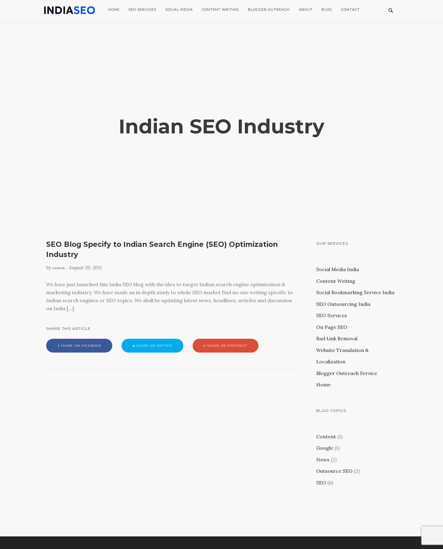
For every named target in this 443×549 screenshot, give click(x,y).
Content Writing (220, 9)
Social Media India (337, 269)
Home (114, 9)
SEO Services (142, 9)
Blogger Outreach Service (346, 373)
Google (324, 448)
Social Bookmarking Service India (355, 292)
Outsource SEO (334, 471)
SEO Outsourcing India (343, 304)
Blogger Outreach (269, 9)
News (322, 459)
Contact (350, 9)
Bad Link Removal (336, 338)
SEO (321, 483)
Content (326, 436)
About (306, 9)
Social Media (179, 9)
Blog (326, 9)
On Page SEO (331, 327)
